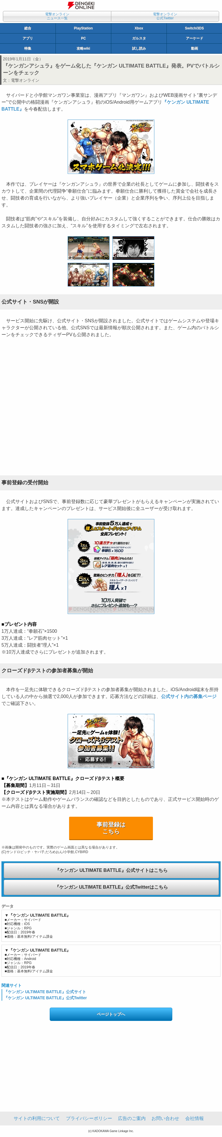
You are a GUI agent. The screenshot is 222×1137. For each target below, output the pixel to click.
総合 (27, 28)
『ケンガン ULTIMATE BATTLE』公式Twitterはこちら (111, 887)
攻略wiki (83, 48)
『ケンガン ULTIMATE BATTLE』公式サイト (45, 991)
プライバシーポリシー (89, 1118)
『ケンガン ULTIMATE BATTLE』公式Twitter (45, 997)
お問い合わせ (165, 1118)
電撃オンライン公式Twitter (165, 16)
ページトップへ (111, 1014)
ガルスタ (139, 38)
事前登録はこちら (111, 828)
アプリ (28, 38)
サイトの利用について (37, 1118)
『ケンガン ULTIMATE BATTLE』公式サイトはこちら (111, 870)
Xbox (139, 28)
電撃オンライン (25, 80)
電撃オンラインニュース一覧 (57, 16)
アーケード (194, 38)
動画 (194, 48)
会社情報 (194, 1118)
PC (83, 38)
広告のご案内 (132, 1118)
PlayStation (83, 28)
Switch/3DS (194, 28)
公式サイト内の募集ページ (189, 696)
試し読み (139, 48)
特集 (27, 48)
